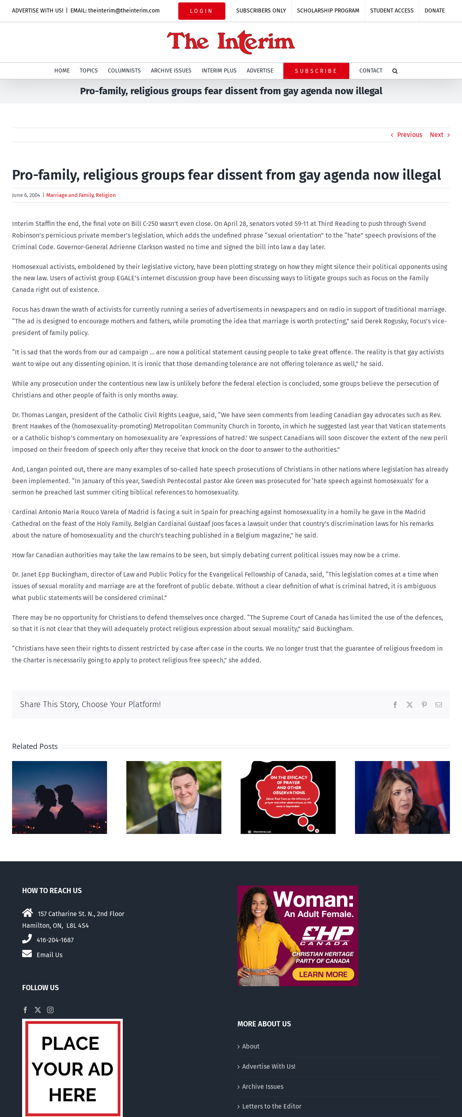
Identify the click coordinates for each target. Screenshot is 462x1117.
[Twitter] (38, 1010)
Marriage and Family (69, 195)
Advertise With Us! (268, 1066)
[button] (395, 71)
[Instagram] (50, 1010)
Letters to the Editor (271, 1106)
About (251, 1046)
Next (436, 135)
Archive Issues (262, 1086)
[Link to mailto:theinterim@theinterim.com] (27, 953)
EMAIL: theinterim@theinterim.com (115, 10)
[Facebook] (25, 1010)
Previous (409, 135)
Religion (106, 195)
